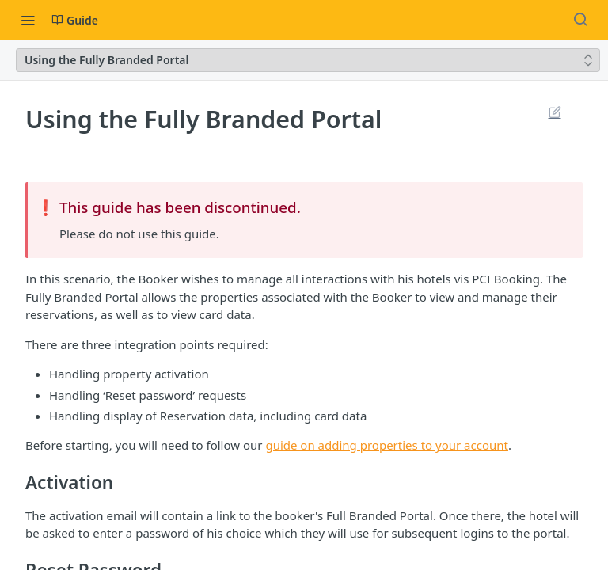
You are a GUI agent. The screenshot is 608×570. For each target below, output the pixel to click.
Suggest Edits (554, 111)
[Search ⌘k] (580, 20)
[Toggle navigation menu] (28, 20)
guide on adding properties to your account (386, 445)
